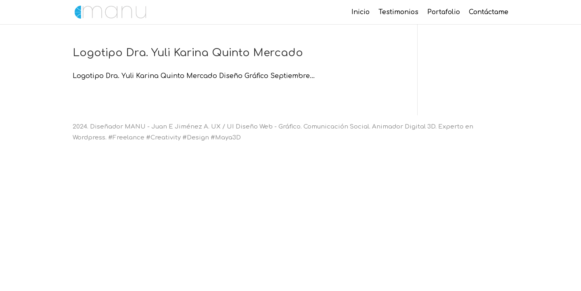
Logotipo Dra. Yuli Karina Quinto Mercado (188, 53)
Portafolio (443, 12)
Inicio (360, 12)
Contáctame (488, 12)
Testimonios (398, 12)
